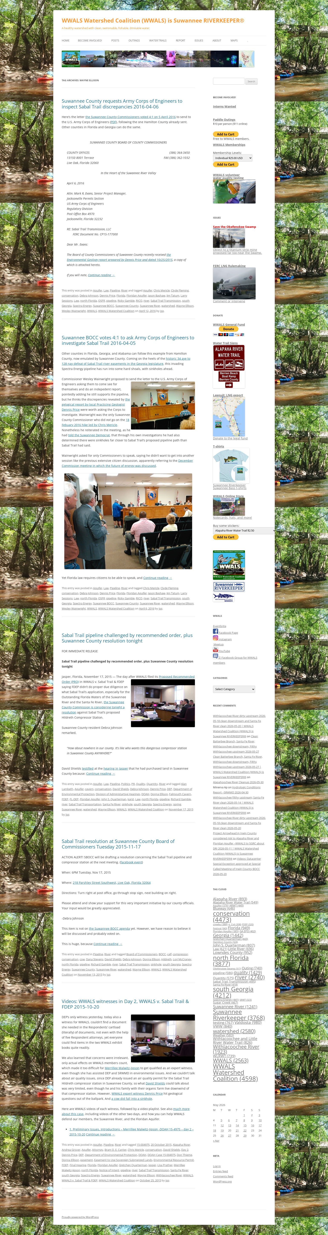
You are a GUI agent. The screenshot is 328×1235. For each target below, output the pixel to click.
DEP (169, 789)
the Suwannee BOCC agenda (109, 929)
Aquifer (97, 290)
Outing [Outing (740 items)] (252, 968)
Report (180, 40)
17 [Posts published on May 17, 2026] (260, 1125)
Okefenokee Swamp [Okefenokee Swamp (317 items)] (227, 968)
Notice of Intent (109, 1170)
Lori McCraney (182, 959)
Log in (217, 1166)
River (124, 290)
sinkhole (127, 804)
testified (88, 768)
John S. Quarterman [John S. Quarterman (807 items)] (234, 945)
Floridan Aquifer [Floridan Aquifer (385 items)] (226, 931)
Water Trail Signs (225, 343)
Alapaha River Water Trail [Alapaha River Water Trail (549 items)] (235, 902)
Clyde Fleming (180, 290)
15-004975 (143, 1145)
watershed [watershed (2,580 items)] (234, 1031)
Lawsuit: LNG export (228, 395)
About (217, 40)
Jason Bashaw (156, 295)
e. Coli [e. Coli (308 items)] (235, 924)
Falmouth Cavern (180, 794)
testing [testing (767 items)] (223, 1022)
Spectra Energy (82, 306)
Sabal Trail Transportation (85, 804)
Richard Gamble (181, 799)
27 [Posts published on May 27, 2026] (229, 1135)
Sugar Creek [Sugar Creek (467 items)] (225, 1003)
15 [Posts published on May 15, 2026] (244, 1125)
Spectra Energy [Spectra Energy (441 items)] (226, 1000)
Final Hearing (78, 1165)
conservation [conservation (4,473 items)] (231, 916)
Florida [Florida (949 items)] (239, 927)
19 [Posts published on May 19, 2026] (222, 1130)
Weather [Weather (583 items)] (223, 1035)
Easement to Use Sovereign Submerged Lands (123, 1160)
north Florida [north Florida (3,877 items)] (231, 961)
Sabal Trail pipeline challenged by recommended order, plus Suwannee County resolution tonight (127, 638)
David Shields (113, 959)
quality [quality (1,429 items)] (248, 972)
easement (86, 1160)
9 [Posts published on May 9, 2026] (252, 1120)
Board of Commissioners (141, 954)
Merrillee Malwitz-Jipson (122, 1068)
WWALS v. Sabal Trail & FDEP (80, 1180)
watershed (168, 306)
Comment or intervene (234, 299)
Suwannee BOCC (103, 306)
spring (177, 804)
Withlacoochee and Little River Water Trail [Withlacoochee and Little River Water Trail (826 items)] (235, 1040)
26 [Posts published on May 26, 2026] (222, 1135)
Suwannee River (150, 306)
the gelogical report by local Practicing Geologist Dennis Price (96, 404)
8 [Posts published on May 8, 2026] (244, 1120)
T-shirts (218, 446)
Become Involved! (90, 40)
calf (169, 954)
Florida (121, 295)
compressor (180, 954)
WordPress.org (222, 1181)
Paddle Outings (224, 120)
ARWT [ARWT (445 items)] (236, 905)
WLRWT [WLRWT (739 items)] (224, 1055)
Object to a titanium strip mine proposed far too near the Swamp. (237, 250)
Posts (115, 40)
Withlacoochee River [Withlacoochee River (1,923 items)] (236, 1049)
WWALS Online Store (228, 496)
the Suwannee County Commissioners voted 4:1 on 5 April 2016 (130, 117)
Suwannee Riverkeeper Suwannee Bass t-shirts (231, 485)
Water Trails (158, 40)
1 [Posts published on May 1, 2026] (244, 1115)
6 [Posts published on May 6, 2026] (229, 1120)
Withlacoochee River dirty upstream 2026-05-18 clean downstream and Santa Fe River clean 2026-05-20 (239, 823)
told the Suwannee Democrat (89, 435)
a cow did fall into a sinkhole (131, 1099)
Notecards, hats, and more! (232, 516)
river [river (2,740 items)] (250, 977)
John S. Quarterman (113, 799)
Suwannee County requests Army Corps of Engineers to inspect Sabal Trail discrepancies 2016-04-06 (122, 103)
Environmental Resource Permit (174, 1160)
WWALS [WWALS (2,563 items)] (230, 1060)
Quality (140, 784)
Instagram (222, 639)
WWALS (92, 311)
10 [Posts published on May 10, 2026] (260, 1120)
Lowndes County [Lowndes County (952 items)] (232, 952)
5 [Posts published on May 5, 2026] (221, 1120)
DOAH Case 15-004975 (162, 1155)
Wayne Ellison (185, 306)
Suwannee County (127, 306)
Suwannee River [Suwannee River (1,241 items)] (235, 1006)
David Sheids (121, 789)
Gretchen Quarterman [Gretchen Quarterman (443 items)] (230, 939)
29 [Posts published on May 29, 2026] (244, 1135)
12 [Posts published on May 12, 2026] (222, 1125)
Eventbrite (219, 626)
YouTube (221, 651)
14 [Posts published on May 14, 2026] (237, 1125)
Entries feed (220, 1171)
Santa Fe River (112, 804)
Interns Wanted (224, 106)
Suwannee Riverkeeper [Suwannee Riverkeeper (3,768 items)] (239, 1015)
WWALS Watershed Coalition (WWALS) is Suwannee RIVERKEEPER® (153, 20)
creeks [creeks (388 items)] (220, 924)
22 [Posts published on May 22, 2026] (244, 1130)
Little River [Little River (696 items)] (241, 949)
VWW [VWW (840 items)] (222, 1026)
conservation (70, 295)
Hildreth (166, 959)
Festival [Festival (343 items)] (220, 928)
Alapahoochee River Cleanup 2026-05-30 (238, 782)
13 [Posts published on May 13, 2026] (229, 1125)
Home (65, 40)
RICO (139, 301)
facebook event (131, 862)
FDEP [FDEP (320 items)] (247, 924)
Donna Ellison (159, 794)
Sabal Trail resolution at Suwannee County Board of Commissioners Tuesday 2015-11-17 (118, 844)
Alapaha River (181, 1145)
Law (106, 290)
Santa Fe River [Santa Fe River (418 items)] (225, 984)
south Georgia (143, 804)
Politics (125, 784)
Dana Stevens (94, 959)
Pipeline (115, 290)
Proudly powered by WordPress (80, 1217)
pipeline (111, 301)
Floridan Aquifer (137, 295)
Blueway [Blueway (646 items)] (224, 908)
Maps (234, 40)
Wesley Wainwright (74, 311)
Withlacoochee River (169, 1175)
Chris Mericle (162, 290)
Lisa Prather (165, 1165)
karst (131, 799)
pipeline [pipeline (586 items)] (223, 973)
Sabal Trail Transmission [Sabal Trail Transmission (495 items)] (234, 981)
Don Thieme (184, 1155)
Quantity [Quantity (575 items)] (223, 978)
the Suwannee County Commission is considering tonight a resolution (93, 707)
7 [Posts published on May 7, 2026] (236, 1120)
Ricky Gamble (126, 301)
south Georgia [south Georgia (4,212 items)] (233, 992)
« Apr (216, 1141)
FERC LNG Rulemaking (229, 266)
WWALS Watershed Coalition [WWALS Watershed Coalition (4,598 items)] (235, 1072)
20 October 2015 (161, 1145)
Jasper (152, 1165)
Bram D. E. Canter (116, 1150)
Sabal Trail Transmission (166, 301)
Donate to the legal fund (230, 436)
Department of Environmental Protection (111, 1155)
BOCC (162, 954)
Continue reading (101, 275)
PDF (113, 122)
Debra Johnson (89, 295)
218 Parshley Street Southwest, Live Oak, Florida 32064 (112, 883)
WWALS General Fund (229, 325)
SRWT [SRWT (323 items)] (246, 999)
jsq (162, 311)
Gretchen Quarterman (133, 1165)
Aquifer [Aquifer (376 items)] (221, 905)
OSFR (101, 301)
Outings (134, 40)
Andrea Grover (71, 1150)
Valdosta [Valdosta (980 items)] (248, 1022)
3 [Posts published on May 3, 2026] (259, 1115)
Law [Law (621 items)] (220, 949)
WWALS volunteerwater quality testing (228, 176)
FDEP (65, 799)
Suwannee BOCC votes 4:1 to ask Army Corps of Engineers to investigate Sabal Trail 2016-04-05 (128, 340)
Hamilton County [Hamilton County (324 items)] (225, 942)
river (146, 301)
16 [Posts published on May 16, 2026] (252, 1125)
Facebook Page (225, 633)
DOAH (145, 794)
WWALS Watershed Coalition (116, 311)
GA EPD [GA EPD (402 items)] (248, 931)
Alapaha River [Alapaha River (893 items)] (230, 898)
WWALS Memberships (229, 145)
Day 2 (184, 1150)
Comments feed (223, 1176)
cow (82, 959)
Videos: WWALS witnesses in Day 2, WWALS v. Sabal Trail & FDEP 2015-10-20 (125, 1004)
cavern (89, 789)
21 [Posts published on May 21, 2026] (237, 1130)
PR (133, 784)
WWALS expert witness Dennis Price (137, 1093)
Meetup (218, 644)
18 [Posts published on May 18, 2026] (214, 1130)
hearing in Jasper (116, 768)
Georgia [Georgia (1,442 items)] (228, 935)
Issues (199, 40)
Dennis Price (107, 295)
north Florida (88, 301)
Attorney (97, 1150)
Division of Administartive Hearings (118, 794)
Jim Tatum (173, 295)
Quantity (152, 784)
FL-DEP (74, 799)
